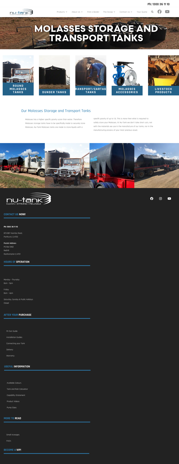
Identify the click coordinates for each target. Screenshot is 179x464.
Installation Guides (14, 337)
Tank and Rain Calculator (17, 389)
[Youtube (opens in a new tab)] (167, 12)
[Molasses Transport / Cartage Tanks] (90, 90)
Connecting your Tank (15, 343)
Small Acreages (12, 434)
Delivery (9, 349)
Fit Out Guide (11, 331)
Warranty (10, 356)
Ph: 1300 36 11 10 (159, 4)
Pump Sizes (12, 407)
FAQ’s (8, 441)
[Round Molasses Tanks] (18, 89)
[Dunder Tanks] (54, 92)
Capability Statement (16, 395)
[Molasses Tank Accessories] (127, 90)
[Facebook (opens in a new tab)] (160, 12)
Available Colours (14, 383)
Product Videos (13, 401)
